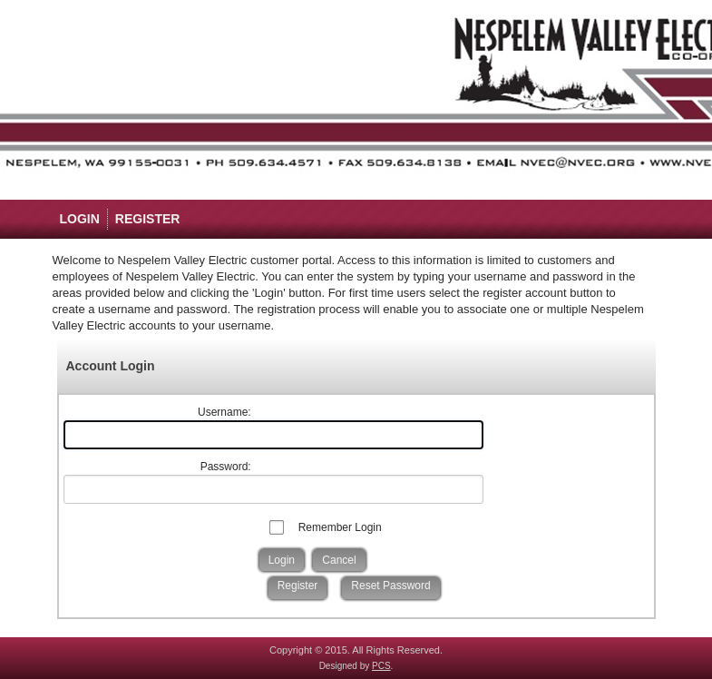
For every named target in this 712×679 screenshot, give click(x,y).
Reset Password (390, 585)
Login (80, 219)
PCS (381, 666)
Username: (224, 412)
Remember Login (340, 527)
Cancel (339, 560)
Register (147, 219)
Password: (225, 466)
